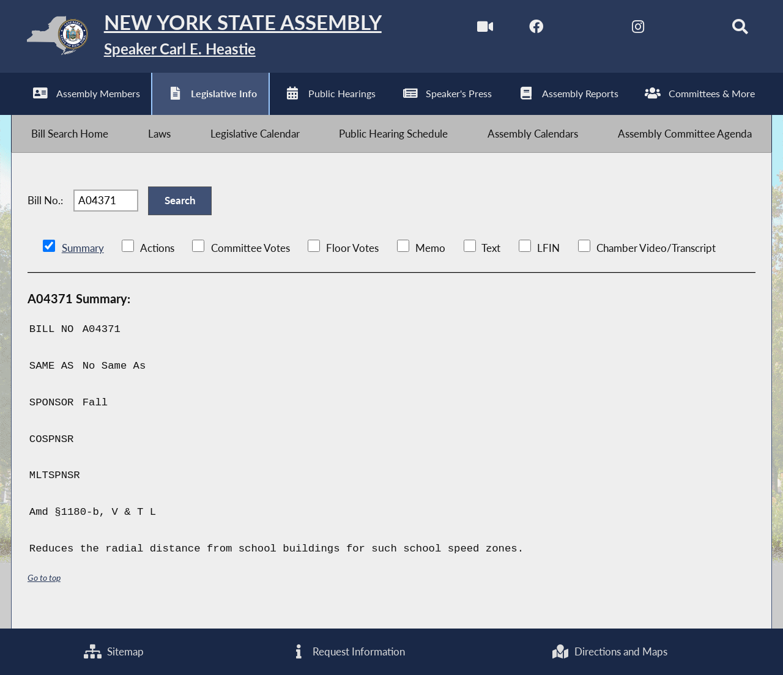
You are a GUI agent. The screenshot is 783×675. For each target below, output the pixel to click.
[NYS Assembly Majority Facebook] (529, 29)
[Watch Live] (478, 29)
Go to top (44, 588)
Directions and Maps (609, 650)
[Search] (734, 29)
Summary (83, 258)
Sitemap (114, 650)
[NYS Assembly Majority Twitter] (581, 29)
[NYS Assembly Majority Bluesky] (683, 29)
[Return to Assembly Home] (205, 38)
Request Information (348, 650)
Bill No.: (45, 208)
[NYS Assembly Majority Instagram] (631, 29)
